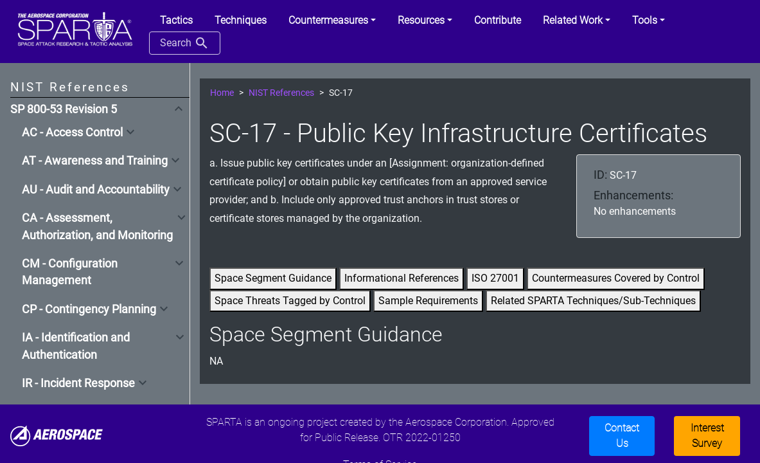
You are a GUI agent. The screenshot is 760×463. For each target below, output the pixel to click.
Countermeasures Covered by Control (616, 278)
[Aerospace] (56, 435)
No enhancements (635, 211)
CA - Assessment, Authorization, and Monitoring (97, 226)
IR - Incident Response (78, 383)
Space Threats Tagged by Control (290, 301)
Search (184, 43)
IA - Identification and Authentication (76, 346)
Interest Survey (707, 435)
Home (222, 92)
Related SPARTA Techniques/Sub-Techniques (593, 301)
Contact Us (622, 435)
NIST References (281, 92)
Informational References (401, 278)
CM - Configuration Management (70, 272)
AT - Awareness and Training (95, 160)
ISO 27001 (495, 278)
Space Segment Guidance (273, 278)
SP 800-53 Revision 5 (63, 109)
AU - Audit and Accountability (96, 189)
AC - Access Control (72, 132)
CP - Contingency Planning (89, 309)
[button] (332, 20)
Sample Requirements (428, 301)
